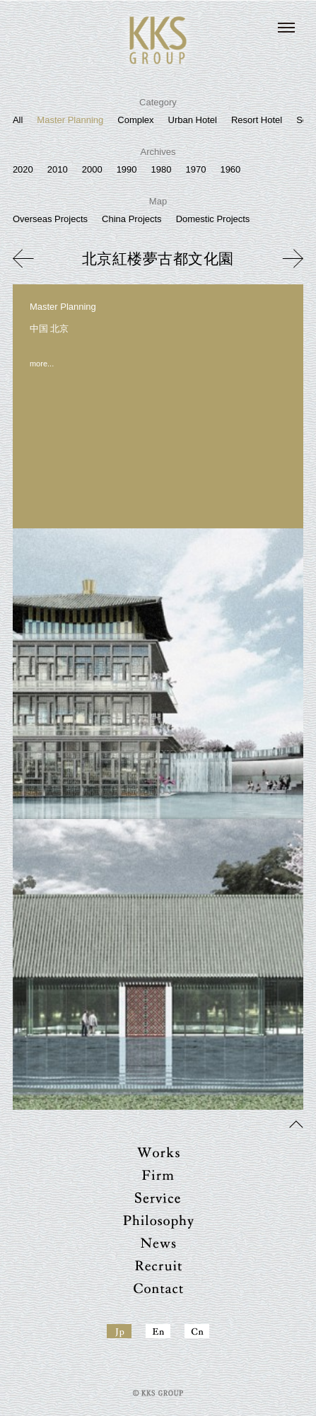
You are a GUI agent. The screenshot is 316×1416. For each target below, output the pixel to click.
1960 (230, 169)
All (18, 120)
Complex (135, 120)
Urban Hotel (192, 120)
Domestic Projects (213, 219)
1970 (195, 169)
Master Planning (70, 120)
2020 (23, 169)
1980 (161, 169)
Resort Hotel (256, 120)
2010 (57, 169)
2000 (92, 169)
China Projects (132, 219)
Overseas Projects (50, 219)
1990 (127, 169)
